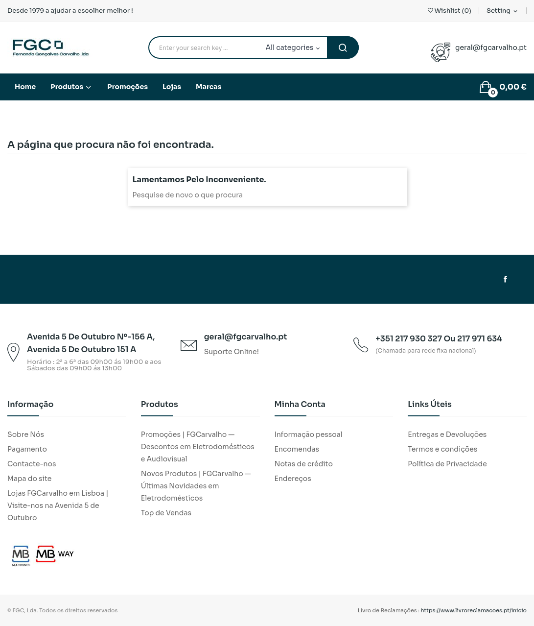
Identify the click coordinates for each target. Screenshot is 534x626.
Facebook (505, 279)
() (449, 10)
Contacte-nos (31, 463)
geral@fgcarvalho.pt (491, 47)
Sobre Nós (25, 434)
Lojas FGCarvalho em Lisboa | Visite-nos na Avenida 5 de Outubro (58, 505)
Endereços (293, 478)
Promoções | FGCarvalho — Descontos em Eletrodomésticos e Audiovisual (198, 446)
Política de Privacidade (447, 463)
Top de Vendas (166, 512)
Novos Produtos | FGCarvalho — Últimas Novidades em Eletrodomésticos (196, 486)
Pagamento (27, 449)
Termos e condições (442, 449)
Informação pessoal (309, 434)
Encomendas (297, 449)
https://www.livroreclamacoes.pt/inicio (474, 610)
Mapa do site (29, 478)
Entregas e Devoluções (447, 434)
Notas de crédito (304, 463)
